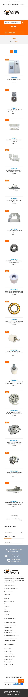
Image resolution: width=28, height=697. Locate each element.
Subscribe (21, 680)
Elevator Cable (7, 662)
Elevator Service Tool (9, 656)
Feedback (6, 614)
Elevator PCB (7, 648)
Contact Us (7, 611)
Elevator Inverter (8, 651)
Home (11, 41)
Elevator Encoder (8, 664)
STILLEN (19, 694)
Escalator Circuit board (10, 622)
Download (6, 606)
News (5, 604)
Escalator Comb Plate (9, 633)
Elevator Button (8, 659)
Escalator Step (8, 627)
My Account (15, 4)
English (23, 4)
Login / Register (7, 4)
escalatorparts (16, 559)
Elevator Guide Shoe (9, 654)
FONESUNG (17, 692)
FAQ (5, 609)
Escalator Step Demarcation (11, 635)
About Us (6, 598)
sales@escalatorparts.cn (16, 555)
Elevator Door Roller (9, 667)
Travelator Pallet (8, 630)
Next (20, 521)
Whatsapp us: (14, 1)
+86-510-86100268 (16, 549)
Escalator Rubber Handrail (10, 638)
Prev (8, 519)
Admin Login (10, 694)
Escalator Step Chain (9, 640)
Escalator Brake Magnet (10, 625)
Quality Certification (9, 601)
